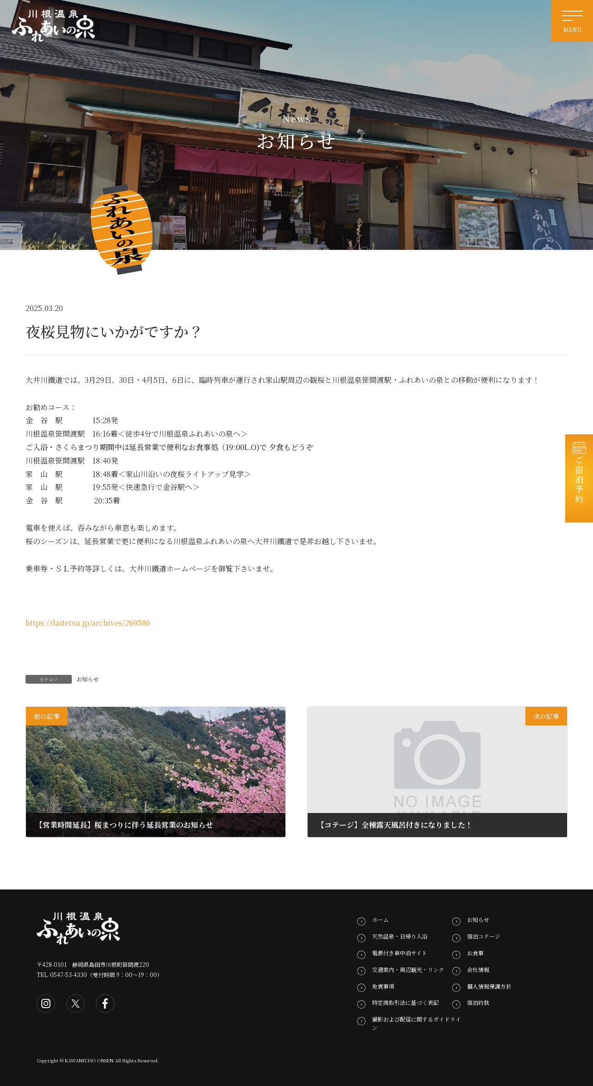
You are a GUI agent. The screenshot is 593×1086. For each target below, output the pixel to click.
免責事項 (383, 986)
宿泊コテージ (483, 936)
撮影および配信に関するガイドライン (416, 1023)
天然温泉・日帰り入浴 (400, 936)
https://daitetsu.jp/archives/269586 (87, 622)
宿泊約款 (478, 1002)
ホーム (380, 919)
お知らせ (87, 679)
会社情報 (478, 969)
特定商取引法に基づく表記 (405, 1002)
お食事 (475, 953)
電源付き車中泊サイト (399, 953)
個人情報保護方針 (489, 986)
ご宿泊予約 (579, 482)
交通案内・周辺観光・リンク (408, 969)
